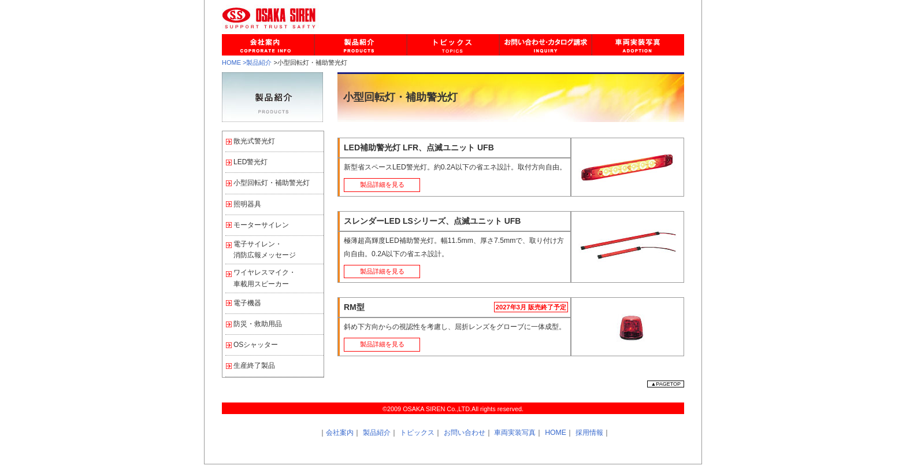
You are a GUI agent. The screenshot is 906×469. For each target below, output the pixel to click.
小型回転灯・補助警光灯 (271, 183)
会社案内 (340, 433)
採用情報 (589, 433)
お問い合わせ (464, 433)
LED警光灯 (250, 162)
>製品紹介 (257, 62)
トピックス (417, 433)
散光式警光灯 (254, 141)
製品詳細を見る (382, 184)
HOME (231, 62)
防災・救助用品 (257, 324)
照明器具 (247, 204)
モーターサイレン (261, 225)
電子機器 (247, 303)
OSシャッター (255, 345)
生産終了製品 (254, 365)
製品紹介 (377, 433)
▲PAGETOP (666, 384)
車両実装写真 (515, 433)
